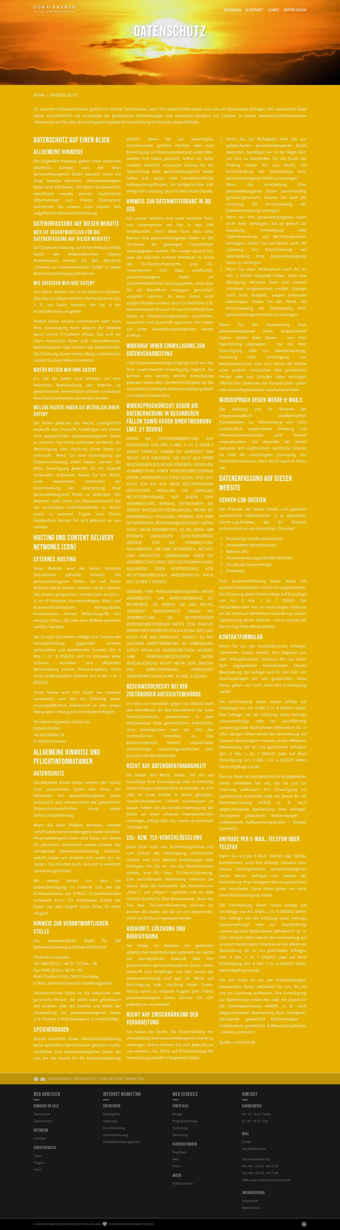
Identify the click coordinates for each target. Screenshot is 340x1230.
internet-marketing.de (269, 1180)
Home (39, 95)
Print (176, 1166)
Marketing (180, 1128)
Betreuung (180, 1135)
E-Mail (246, 1142)
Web (176, 1159)
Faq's (37, 1169)
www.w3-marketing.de (52, 1224)
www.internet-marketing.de (132, 1224)
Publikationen (183, 1183)
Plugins (39, 1162)
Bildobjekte (111, 1114)
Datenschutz (170, 31)
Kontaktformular (254, 1148)
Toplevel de (42, 1114)
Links (273, 9)
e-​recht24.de (244, 1042)
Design (177, 1114)
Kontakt (255, 9)
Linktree (40, 1138)
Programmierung (185, 1121)
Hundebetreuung (115, 1135)
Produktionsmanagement (121, 1142)
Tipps (38, 1155)
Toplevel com (43, 1121)
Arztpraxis (110, 1121)
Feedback (180, 1152)
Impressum (295, 9)
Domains (233, 9)
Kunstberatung (114, 1128)
